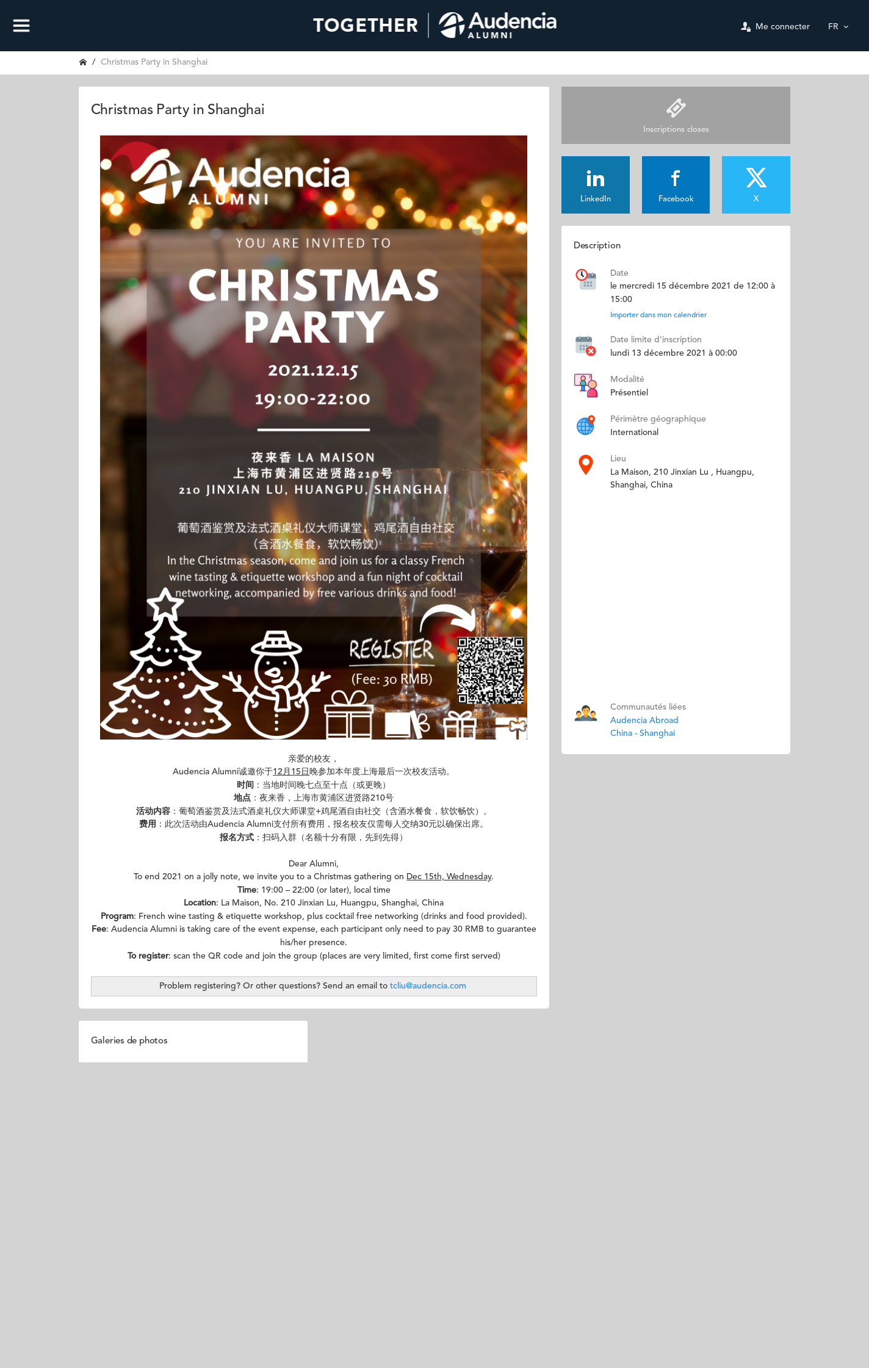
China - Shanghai (642, 733)
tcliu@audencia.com (428, 986)
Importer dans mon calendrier (658, 315)
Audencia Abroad (644, 720)
